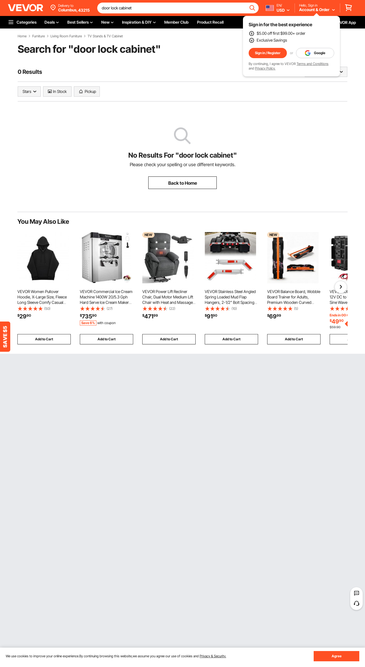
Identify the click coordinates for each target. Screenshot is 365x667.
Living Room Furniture (66, 36)
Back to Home (182, 183)
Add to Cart (44, 339)
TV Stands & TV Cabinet (105, 36)
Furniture (38, 36)
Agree (337, 656)
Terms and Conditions (312, 64)
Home (22, 36)
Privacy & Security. (213, 656)
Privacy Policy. (265, 68)
